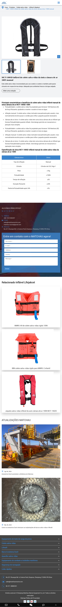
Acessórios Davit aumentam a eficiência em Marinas (17, 474)
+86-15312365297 (9, 218)
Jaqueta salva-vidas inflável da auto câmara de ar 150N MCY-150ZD (31, 411)
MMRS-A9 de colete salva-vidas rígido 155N (31, 326)
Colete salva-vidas (22, 7)
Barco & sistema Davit (10, 552)
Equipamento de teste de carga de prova (17, 539)
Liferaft (4, 548)
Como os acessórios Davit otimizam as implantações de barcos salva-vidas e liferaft (27, 527)
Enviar (7, 269)
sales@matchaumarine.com (12, 222)
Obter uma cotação (11, 91)
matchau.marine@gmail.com (12, 224)
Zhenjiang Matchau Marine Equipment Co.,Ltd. (31, 593)
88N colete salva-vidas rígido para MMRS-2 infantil (31, 368)
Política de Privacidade (33, 598)
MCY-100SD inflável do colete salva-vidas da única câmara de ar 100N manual (30, 9)
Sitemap (22, 598)
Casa (6, 7)
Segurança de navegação (11, 565)
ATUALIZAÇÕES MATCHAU (16, 420)
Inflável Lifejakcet (34, 7)
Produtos (12, 7)
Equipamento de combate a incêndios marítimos (20, 561)
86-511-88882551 (9, 586)
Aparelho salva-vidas (9, 556)
